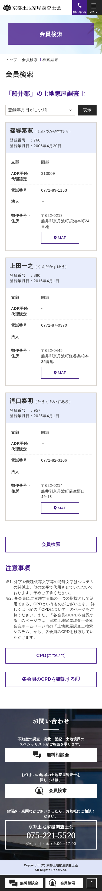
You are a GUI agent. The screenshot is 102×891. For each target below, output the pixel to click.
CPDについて (50, 655)
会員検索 (30, 59)
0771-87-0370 (54, 325)
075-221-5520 (51, 835)
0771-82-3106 (54, 460)
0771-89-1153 (54, 190)
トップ (11, 59)
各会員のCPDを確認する (51, 679)
